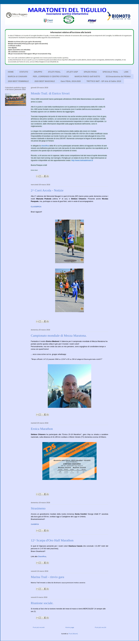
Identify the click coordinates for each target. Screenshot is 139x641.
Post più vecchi (100, 627)
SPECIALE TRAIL (110, 72)
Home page (69, 627)
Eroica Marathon (42, 429)
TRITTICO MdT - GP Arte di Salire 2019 (103, 81)
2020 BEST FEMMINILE (18, 81)
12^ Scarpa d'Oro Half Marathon (52, 540)
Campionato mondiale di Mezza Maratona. (59, 335)
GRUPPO (38, 72)
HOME (11, 72)
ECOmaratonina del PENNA (118, 76)
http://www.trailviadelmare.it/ (82, 160)
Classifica (42, 556)
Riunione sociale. (42, 603)
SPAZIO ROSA (90, 72)
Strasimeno (38, 508)
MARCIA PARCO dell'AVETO (87, 76)
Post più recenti (39, 627)
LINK (126, 72)
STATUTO (23, 72)
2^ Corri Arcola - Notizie (47, 190)
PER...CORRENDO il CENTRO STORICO (51, 76)
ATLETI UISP (72, 72)
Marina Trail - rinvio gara (47, 577)
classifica (45, 146)
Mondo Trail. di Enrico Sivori (50, 93)
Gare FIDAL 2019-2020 (71, 81)
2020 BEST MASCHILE (44, 81)
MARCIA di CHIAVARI (17, 76)
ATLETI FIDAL (54, 72)
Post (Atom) (73, 634)
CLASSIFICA (35, 524)
